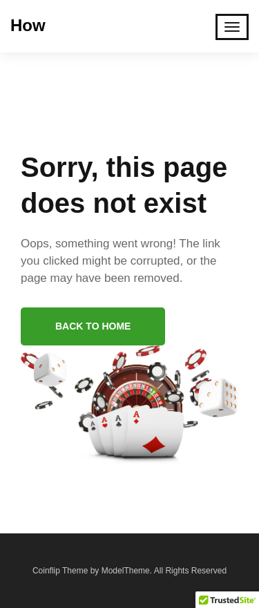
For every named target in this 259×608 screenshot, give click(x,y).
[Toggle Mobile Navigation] (232, 27)
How (28, 25)
